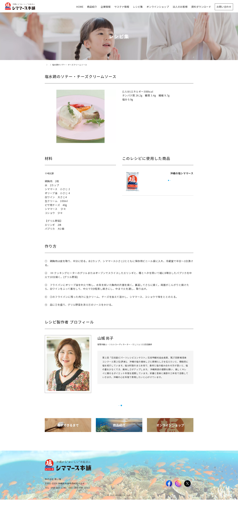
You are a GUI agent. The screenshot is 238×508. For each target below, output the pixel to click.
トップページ (51, 64)
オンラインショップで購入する (170, 184)
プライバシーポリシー (183, 496)
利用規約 (166, 496)
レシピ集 (64, 64)
